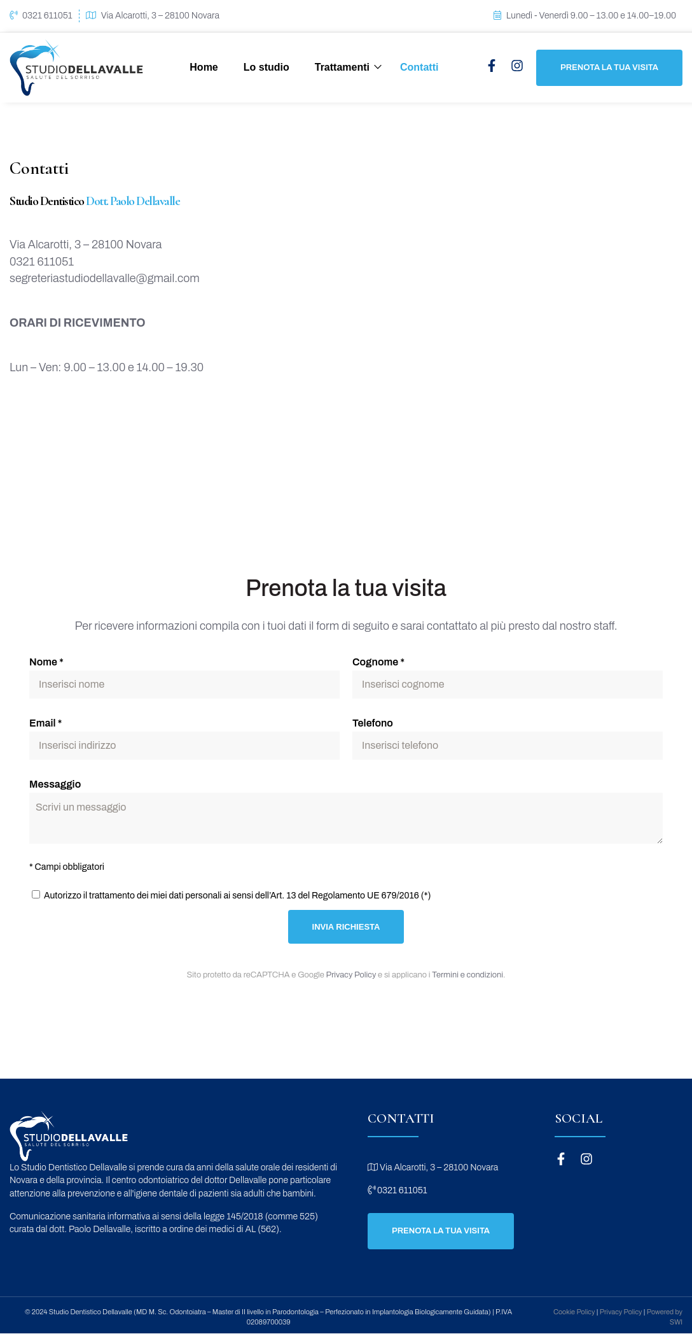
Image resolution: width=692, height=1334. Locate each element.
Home (204, 67)
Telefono (372, 723)
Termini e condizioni (467, 974)
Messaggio (55, 784)
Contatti (419, 67)
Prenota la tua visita (609, 67)
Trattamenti (342, 67)
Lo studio (266, 67)
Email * (45, 723)
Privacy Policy (351, 974)
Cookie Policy (574, 1312)
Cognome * (378, 661)
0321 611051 (47, 15)
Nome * (46, 661)
